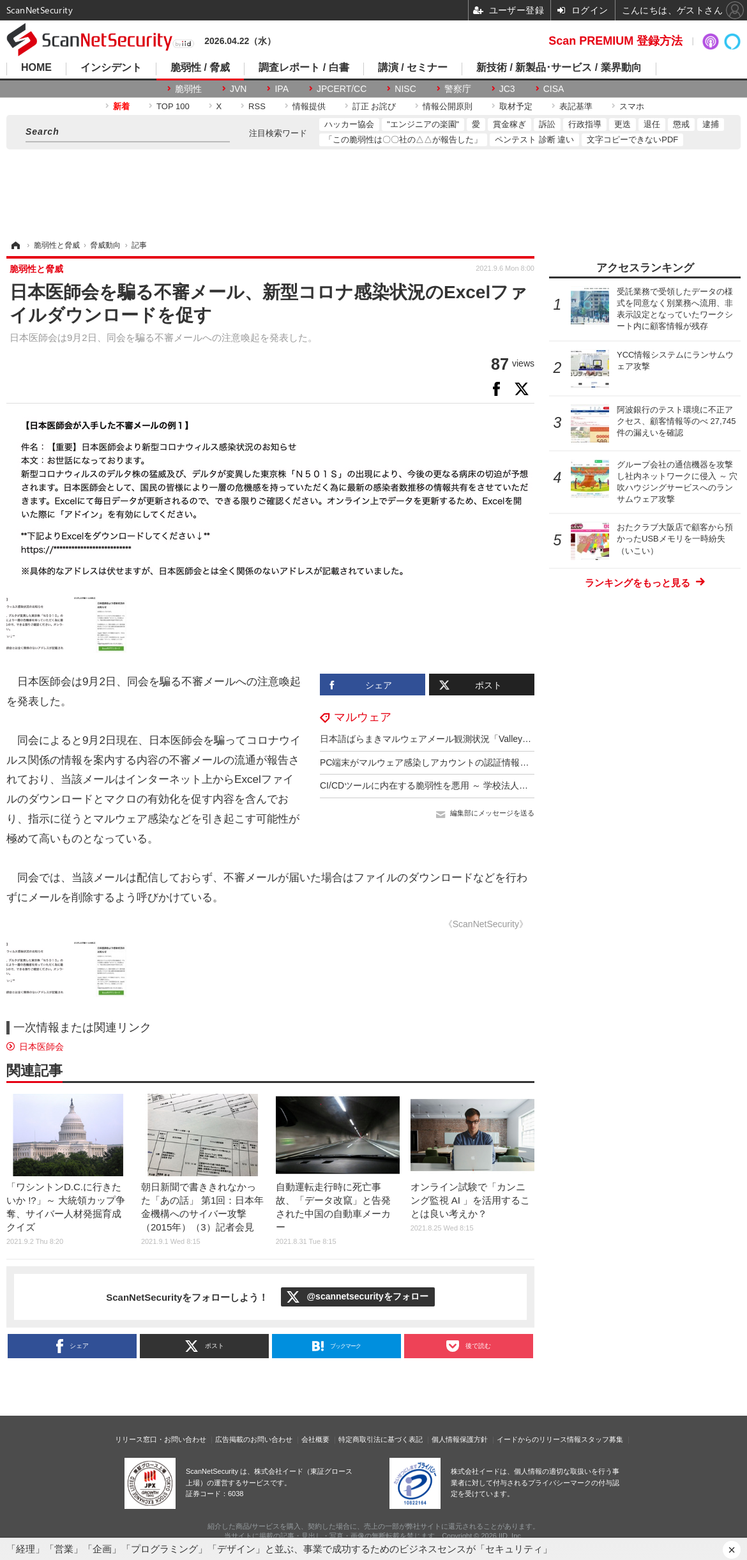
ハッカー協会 (349, 124)
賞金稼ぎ (509, 124)
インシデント (111, 68)
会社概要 (315, 1439)
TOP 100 (173, 106)
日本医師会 (41, 1046)
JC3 (507, 89)
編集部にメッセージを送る (492, 813)
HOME (36, 68)
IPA (282, 89)
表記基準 (575, 106)
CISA (553, 89)
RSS (257, 106)
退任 (652, 124)
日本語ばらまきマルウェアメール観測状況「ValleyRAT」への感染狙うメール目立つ (488, 739)
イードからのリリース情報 (539, 1439)
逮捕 (710, 124)
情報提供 (309, 106)
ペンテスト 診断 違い (534, 139)
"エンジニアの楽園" (423, 124)
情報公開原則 (447, 106)
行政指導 (584, 124)
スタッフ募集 (602, 1439)
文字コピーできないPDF (632, 139)
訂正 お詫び (374, 106)
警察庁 (457, 89)
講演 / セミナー (413, 68)
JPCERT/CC (341, 89)
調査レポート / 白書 (304, 68)
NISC (405, 89)
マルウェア (362, 717)
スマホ (631, 106)
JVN (238, 89)
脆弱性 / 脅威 (200, 68)
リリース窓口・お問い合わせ (160, 1439)
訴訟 (547, 124)
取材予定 (515, 106)
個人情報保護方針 (460, 1439)
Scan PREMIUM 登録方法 (615, 40)
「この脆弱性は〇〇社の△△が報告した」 (403, 139)
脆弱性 (188, 89)
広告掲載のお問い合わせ (253, 1439)
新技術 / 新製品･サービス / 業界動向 (559, 68)
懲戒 (681, 124)
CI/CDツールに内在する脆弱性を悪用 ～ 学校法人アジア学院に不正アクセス (473, 785)
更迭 (622, 124)
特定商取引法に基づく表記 (380, 1439)
